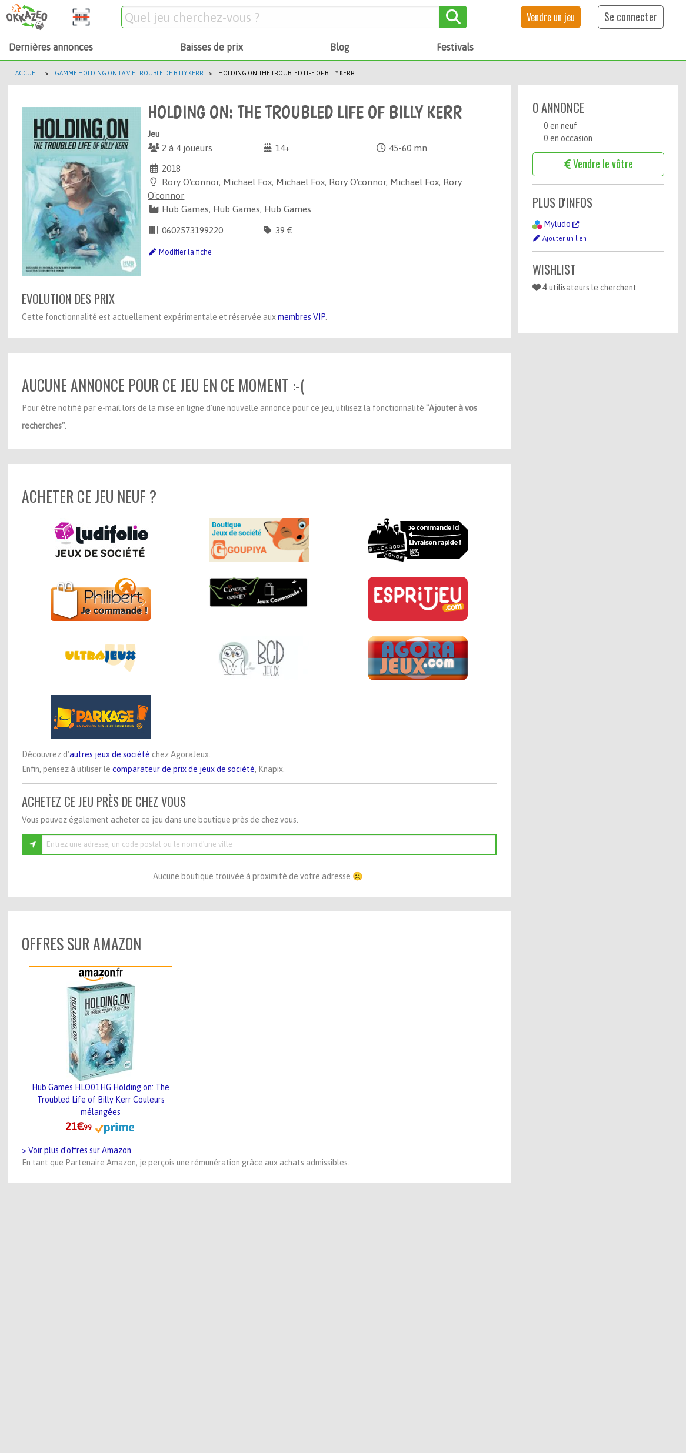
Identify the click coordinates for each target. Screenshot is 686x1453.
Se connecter (630, 16)
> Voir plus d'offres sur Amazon (76, 1150)
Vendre (551, 17)
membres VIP (301, 317)
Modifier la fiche (179, 252)
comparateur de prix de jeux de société (183, 769)
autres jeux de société (109, 754)
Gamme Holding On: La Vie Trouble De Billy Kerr (129, 72)
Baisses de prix (211, 47)
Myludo (561, 224)
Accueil (27, 72)
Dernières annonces (51, 47)
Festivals (455, 47)
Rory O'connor (190, 182)
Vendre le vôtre (598, 163)
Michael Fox (247, 182)
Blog (339, 47)
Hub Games (185, 209)
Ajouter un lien (559, 238)
